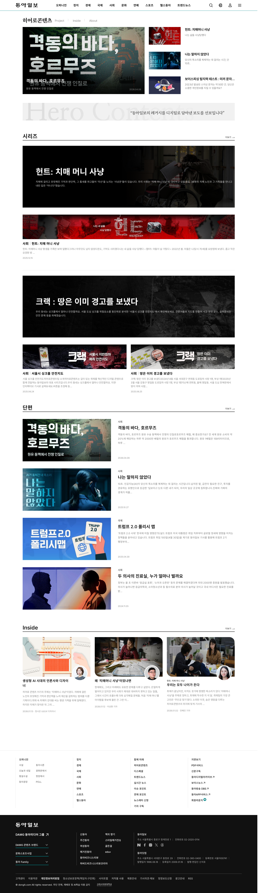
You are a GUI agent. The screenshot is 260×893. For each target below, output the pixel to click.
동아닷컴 (142, 853)
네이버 (139, 845)
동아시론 (40, 765)
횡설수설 (23, 776)
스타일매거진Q (113, 840)
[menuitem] (61, 5)
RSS (190, 878)
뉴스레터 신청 (141, 800)
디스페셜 (138, 771)
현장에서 (40, 776)
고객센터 (20, 878)
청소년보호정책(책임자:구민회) (79, 878)
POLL (39, 781)
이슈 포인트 (140, 788)
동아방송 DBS (200, 788)
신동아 (83, 834)
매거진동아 (86, 851)
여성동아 (84, 845)
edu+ (108, 851)
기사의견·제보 (147, 878)
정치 (79, 759)
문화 (79, 782)
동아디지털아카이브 (203, 776)
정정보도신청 (165, 878)
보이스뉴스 (198, 782)
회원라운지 (197, 800)
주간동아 (84, 840)
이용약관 (32, 878)
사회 (79, 776)
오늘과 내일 (24, 770)
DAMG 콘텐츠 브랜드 (32, 845)
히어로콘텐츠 (141, 765)
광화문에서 (41, 770)
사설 (21, 765)
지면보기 (196, 759)
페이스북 (144, 845)
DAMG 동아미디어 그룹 (32, 834)
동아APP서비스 (201, 794)
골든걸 (108, 845)
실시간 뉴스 (140, 782)
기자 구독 (139, 806)
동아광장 (23, 781)
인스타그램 (150, 845)
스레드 (162, 845)
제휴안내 (131, 878)
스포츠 (80, 794)
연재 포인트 (140, 794)
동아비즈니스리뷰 (89, 857)
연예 (79, 788)
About (93, 20)
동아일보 (27, 5)
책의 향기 (110, 834)
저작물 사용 (118, 878)
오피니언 (23, 759)
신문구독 (196, 771)
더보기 (228, 137)
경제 (79, 765)
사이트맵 (103, 878)
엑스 (156, 845)
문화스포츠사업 (32, 853)
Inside (77, 20)
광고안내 (180, 878)
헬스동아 (81, 800)
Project (59, 20)
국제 (79, 771)
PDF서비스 (197, 765)
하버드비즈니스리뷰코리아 (94, 863)
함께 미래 (139, 759)
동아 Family (32, 862)
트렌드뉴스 (139, 776)
